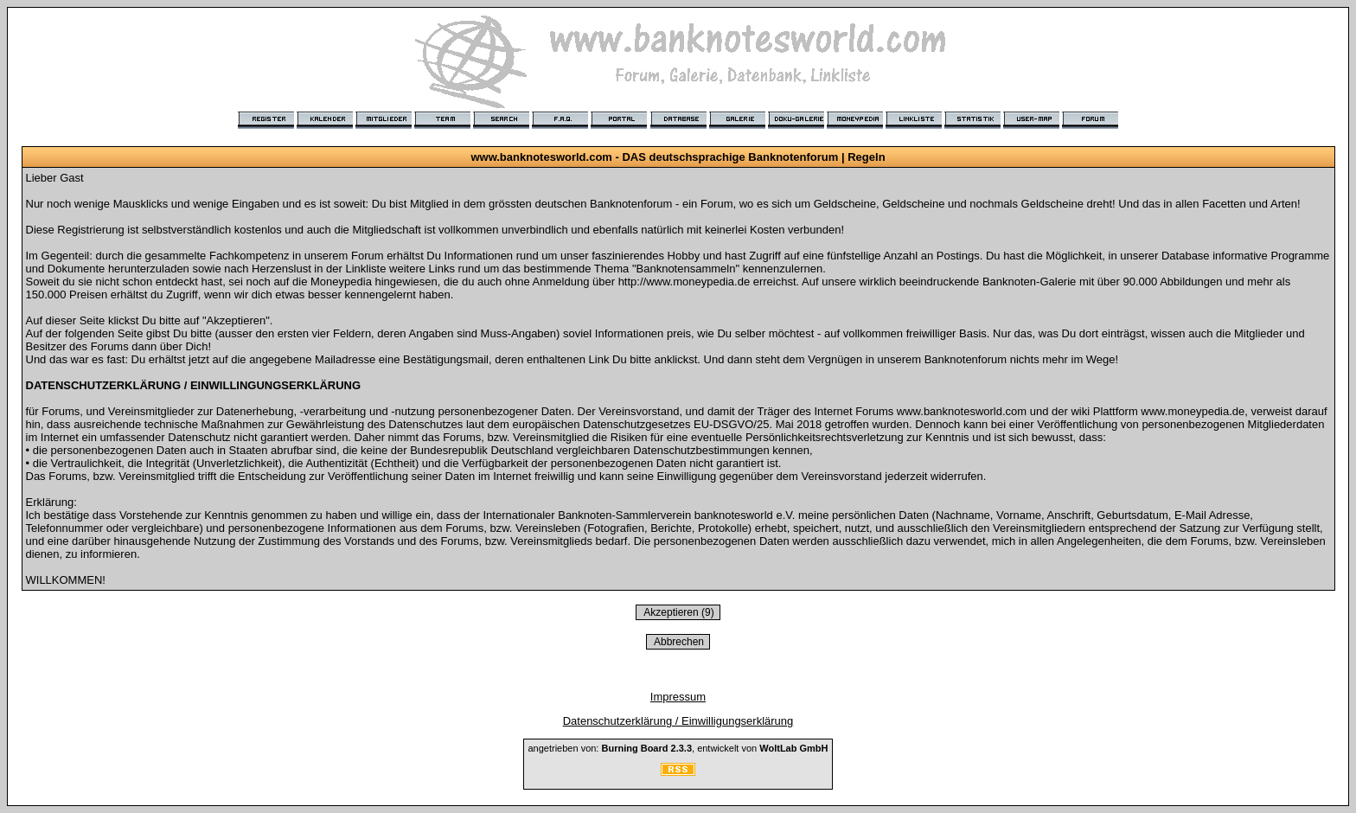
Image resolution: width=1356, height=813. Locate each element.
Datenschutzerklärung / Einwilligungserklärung (678, 720)
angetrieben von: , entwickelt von (678, 748)
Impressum (678, 696)
